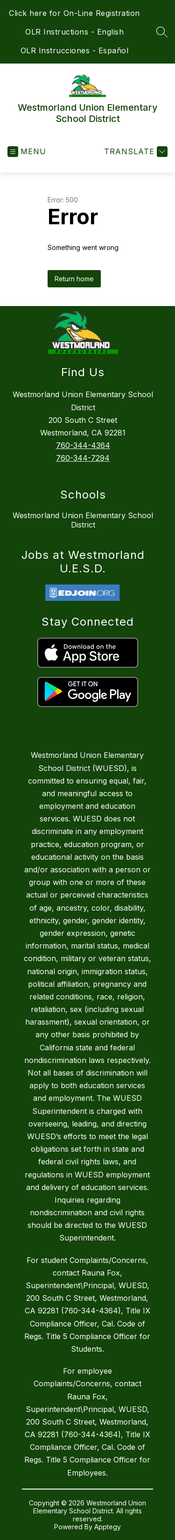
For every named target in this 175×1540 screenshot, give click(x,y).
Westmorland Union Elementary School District (83, 520)
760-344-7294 (83, 458)
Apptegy (107, 1527)
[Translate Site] (135, 151)
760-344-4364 (83, 445)
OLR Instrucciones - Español (75, 50)
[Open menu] (26, 151)
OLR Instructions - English (74, 31)
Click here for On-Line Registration (74, 13)
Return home (74, 279)
